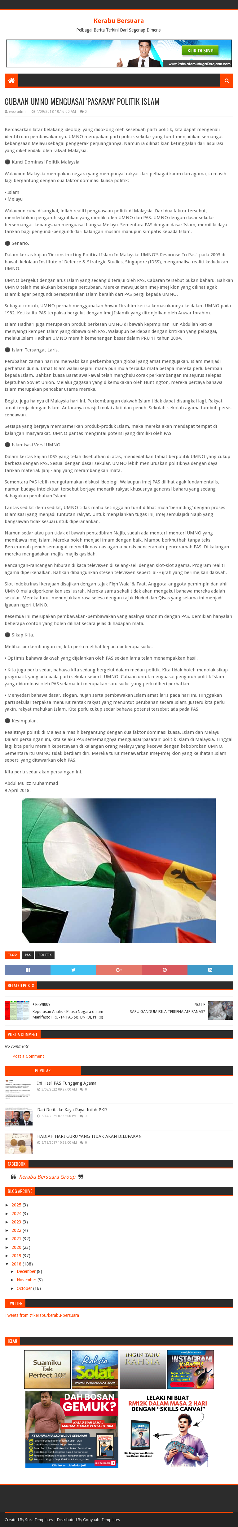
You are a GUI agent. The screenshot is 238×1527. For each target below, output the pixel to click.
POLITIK (44, 955)
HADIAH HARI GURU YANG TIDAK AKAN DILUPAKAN (89, 1136)
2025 (17, 1204)
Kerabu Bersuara (119, 20)
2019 (17, 1255)
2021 (17, 1238)
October (25, 1288)
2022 (17, 1230)
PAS (28, 955)
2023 (17, 1221)
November (27, 1279)
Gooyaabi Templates (101, 1519)
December (27, 1271)
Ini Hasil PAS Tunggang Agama (66, 1083)
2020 (17, 1247)
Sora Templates (39, 1519)
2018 (17, 1263)
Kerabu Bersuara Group (47, 1177)
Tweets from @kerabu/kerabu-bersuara (42, 1315)
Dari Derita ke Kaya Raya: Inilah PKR (72, 1109)
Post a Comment (28, 1056)
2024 (17, 1213)
